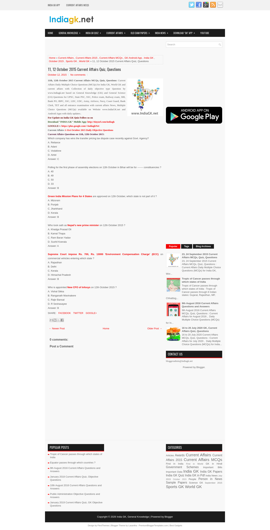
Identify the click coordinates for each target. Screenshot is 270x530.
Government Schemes (182, 467)
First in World (194, 463)
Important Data (174, 471)
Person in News (210, 479)
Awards (180, 455)
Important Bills (212, 467)
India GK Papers (211, 471)
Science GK (196, 482)
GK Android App (133, 57)
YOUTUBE (204, 33)
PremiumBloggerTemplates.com (153, 525)
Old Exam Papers (141, 32)
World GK (84, 61)
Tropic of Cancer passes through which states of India (201, 280)
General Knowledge (71, 32)
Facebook (64, 313)
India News (163, 32)
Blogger (200, 367)
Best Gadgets (176, 525)
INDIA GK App (54, 5)
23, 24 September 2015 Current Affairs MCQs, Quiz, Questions (200, 256)
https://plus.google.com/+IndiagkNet (80, 126)
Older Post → (154, 328)
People (192, 479)
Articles (170, 455)
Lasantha (132, 525)
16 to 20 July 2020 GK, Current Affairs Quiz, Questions (199, 330)
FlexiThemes (103, 525)
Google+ (91, 313)
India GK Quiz (95, 32)
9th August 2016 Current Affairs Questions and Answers (200, 305)
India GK (149, 57)
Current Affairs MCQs (77, 5)
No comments (77, 74)
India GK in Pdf (195, 475)
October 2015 (56, 61)
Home (50, 33)
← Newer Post (57, 328)
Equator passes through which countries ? (72, 462)
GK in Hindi (214, 463)
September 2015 (213, 482)
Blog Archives (203, 246)
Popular (173, 246)
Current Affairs (117, 32)
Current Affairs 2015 (86, 57)
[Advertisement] (92, 47)
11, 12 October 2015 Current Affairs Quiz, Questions (84, 69)
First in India (174, 463)
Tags (186, 246)
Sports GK (71, 61)
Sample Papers (176, 482)
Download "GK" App (185, 32)
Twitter (78, 313)
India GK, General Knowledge (133, 516)
